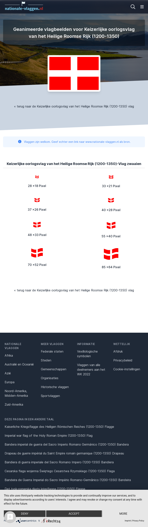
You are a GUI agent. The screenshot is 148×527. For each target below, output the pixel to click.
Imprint (128, 521)
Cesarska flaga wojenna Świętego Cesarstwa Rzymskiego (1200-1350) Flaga (60, 471)
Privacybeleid (122, 360)
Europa (9, 382)
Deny (24, 513)
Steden (46, 360)
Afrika (9, 355)
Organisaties (49, 378)
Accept (74, 513)
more (123, 513)
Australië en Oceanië (19, 364)
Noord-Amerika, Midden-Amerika (16, 393)
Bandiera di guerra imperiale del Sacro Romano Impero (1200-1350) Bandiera (59, 462)
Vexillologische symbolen (87, 353)
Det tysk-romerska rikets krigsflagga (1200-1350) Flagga (45, 489)
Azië (8, 373)
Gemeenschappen (53, 369)
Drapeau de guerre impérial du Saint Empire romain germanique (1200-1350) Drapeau (64, 453)
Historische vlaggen (55, 387)
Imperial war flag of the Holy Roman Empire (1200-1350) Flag (48, 435)
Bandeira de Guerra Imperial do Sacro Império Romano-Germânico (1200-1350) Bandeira (68, 480)
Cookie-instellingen (126, 369)
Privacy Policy (138, 521)
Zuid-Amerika (14, 404)
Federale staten (52, 351)
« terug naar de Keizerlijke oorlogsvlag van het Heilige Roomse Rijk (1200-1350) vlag (74, 106)
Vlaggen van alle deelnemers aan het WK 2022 (91, 369)
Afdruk (118, 351)
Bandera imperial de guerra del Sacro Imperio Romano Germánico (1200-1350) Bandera (67, 444)
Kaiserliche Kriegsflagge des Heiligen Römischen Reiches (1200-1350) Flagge (59, 427)
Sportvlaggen (50, 396)
